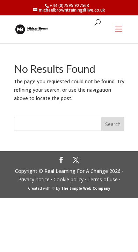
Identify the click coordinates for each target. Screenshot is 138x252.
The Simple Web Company (85, 188)
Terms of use (102, 179)
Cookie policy (68, 179)
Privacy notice (34, 179)
